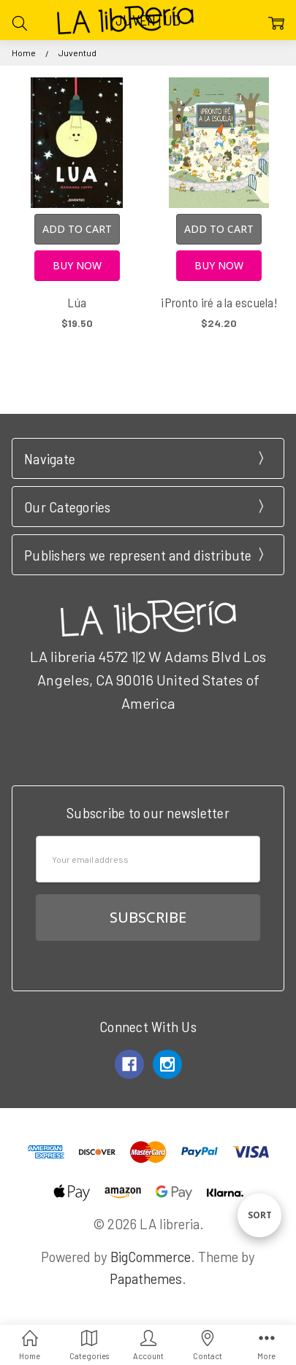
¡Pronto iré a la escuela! (219, 302)
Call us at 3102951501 (148, 742)
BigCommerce (150, 1256)
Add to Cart (77, 229)
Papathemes (146, 1278)
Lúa (76, 302)
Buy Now (77, 265)
